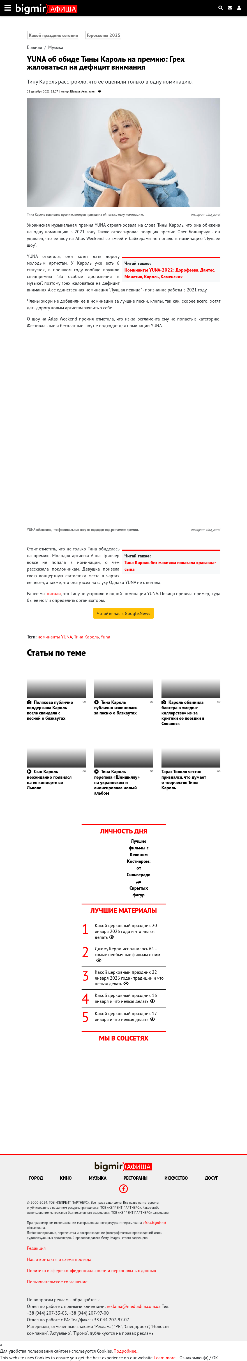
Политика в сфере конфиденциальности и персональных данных (91, 1270)
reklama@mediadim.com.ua (134, 1306)
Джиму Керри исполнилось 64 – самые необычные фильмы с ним (127, 954)
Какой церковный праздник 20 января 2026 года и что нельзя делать (126, 931)
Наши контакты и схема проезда (59, 1259)
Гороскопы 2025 (104, 35)
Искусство (176, 1178)
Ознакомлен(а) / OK (198, 1357)
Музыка (55, 47)
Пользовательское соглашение (57, 1281)
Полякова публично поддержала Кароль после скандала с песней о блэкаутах (50, 710)
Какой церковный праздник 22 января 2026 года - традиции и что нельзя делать (129, 978)
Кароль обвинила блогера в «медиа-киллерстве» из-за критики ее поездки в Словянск (182, 712)
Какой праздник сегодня (53, 35)
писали (54, 593)
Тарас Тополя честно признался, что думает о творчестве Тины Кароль (183, 779)
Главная (34, 47)
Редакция (36, 1248)
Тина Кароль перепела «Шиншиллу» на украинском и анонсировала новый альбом (117, 782)
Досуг (211, 1178)
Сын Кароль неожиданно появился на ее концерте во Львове (49, 779)
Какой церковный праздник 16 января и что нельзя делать (126, 998)
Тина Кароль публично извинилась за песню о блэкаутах (115, 707)
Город (36, 1178)
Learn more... (166, 1357)
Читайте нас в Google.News (123, 613)
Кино (66, 1178)
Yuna (105, 637)
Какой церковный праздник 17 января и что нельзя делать (126, 1016)
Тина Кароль (86, 637)
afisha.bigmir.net (154, 1222)
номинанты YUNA (55, 637)
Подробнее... (126, 1351)
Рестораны (135, 1178)
